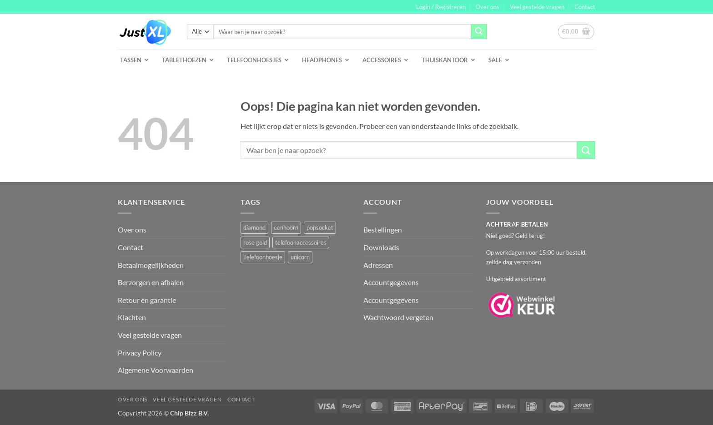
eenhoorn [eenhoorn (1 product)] (286, 227)
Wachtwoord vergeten (398, 317)
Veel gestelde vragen (537, 6)
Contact (584, 6)
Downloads (381, 247)
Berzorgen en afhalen (151, 282)
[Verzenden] (479, 32)
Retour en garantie (147, 300)
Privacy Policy (139, 352)
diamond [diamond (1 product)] (254, 227)
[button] (441, 7)
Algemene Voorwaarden (155, 370)
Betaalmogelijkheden (151, 265)
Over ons (487, 6)
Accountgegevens (391, 282)
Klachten (132, 317)
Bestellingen (382, 229)
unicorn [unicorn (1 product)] (300, 257)
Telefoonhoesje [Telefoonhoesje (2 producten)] (262, 257)
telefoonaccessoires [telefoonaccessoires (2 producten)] (300, 242)
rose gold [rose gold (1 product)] (255, 242)
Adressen (378, 265)
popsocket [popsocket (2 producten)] (319, 227)
